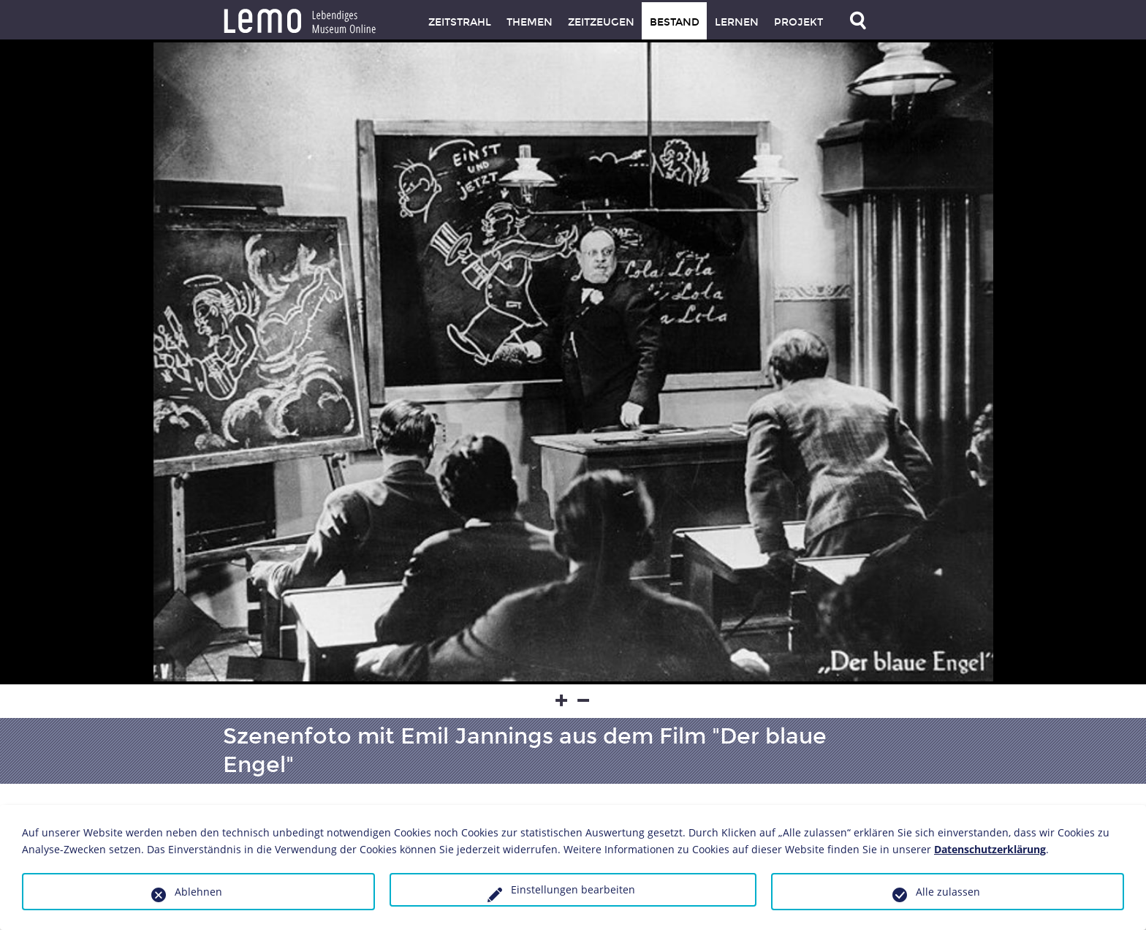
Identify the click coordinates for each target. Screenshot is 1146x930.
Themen (529, 22)
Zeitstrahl (459, 22)
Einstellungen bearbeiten (573, 889)
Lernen (737, 22)
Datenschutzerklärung (990, 849)
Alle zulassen (948, 892)
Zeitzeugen (601, 22)
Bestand (674, 22)
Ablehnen (198, 892)
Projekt (798, 22)
